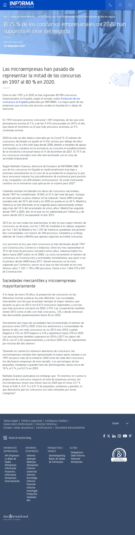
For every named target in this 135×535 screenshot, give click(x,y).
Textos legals (11, 420)
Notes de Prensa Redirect (23, 16)
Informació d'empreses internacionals (12, 478)
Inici (5, 16)
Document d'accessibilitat (70, 427)
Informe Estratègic (32, 476)
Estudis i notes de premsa (18, 427)
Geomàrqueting (57, 455)
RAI (28, 500)
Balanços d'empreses (32, 463)
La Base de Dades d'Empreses (10, 462)
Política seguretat (31, 420)
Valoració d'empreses (76, 460)
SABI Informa (78, 455)
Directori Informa (46, 424)
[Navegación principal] (5, 5)
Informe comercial (32, 470)
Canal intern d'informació (18, 424)
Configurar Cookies (56, 420)
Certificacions (44, 427)
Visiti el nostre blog (20, 438)
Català (115, 423)
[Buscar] (130, 5)
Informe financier (31, 483)
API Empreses (12, 455)
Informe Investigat (32, 489)
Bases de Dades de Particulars (57, 460)
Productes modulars (32, 495)
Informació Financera (10, 470)
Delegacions (77, 452)
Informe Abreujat (31, 457)
